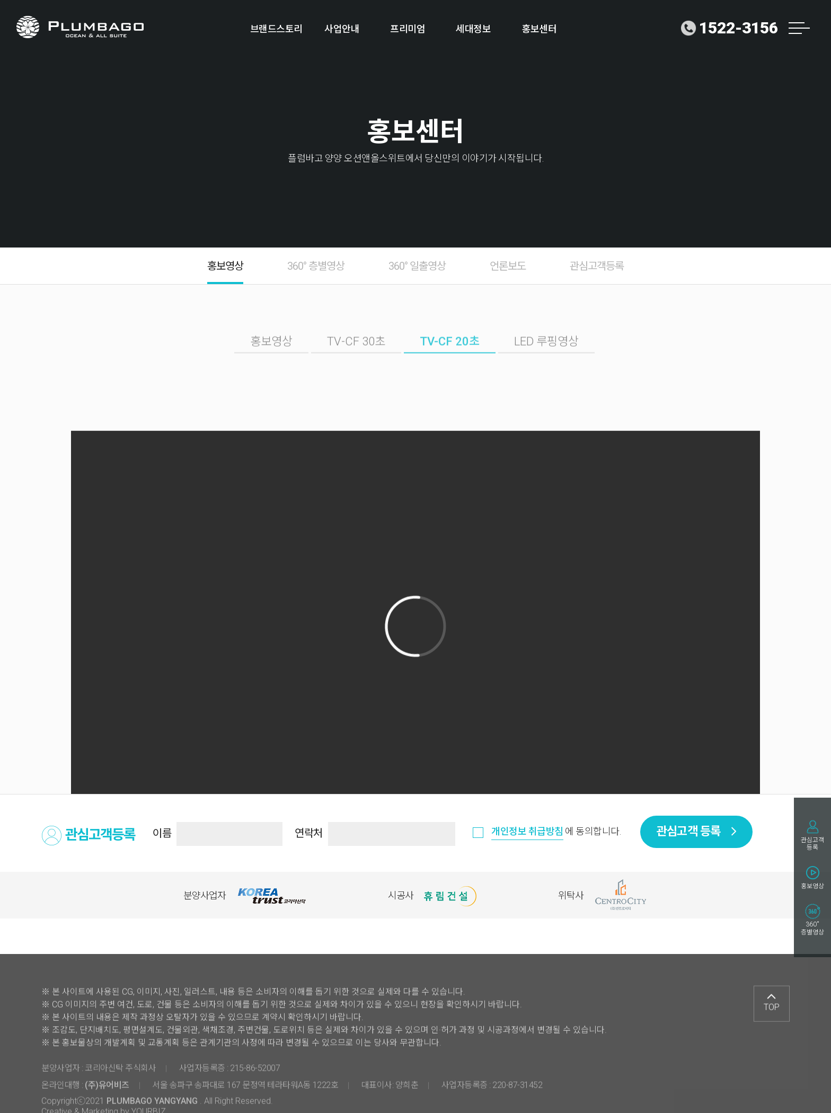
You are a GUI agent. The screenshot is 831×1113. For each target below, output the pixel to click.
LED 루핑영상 (546, 356)
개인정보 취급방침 (527, 831)
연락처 (309, 833)
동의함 (479, 835)
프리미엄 (407, 28)
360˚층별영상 (812, 928)
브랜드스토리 (276, 28)
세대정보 (473, 28)
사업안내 (341, 28)
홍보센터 (538, 28)
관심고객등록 (812, 843)
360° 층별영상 (315, 266)
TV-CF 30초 (356, 356)
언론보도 (508, 266)
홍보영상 (812, 886)
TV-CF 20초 (450, 356)
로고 (80, 27)
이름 (162, 833)
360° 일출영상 (417, 266)
